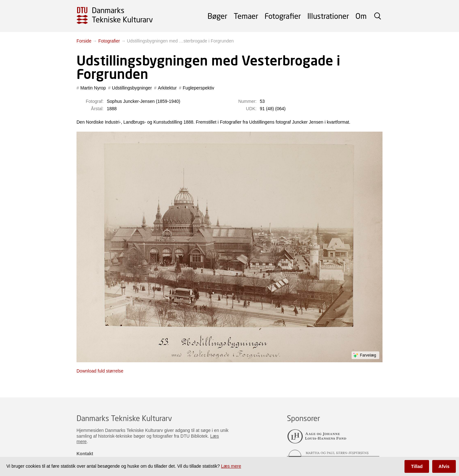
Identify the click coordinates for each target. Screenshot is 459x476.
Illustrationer (328, 15)
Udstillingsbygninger (132, 87)
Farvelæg (368, 355)
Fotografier (283, 15)
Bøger (217, 15)
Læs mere (231, 466)
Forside (83, 40)
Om (361, 15)
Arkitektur (167, 87)
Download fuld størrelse (99, 370)
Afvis (444, 466)
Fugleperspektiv (198, 87)
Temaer (246, 15)
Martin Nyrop (93, 87)
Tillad (416, 466)
